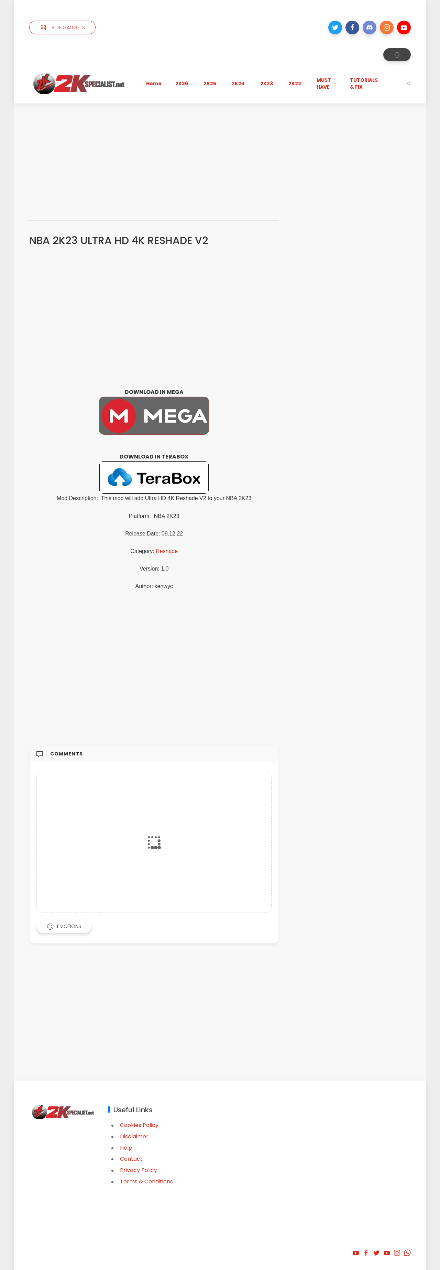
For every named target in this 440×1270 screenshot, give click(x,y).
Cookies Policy (139, 1125)
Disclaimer (134, 1136)
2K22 (294, 83)
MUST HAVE (326, 83)
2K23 (266, 83)
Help (126, 1148)
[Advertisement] (220, 155)
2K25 (210, 83)
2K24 (238, 83)
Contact (131, 1159)
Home (154, 83)
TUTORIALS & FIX (364, 83)
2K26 (181, 83)
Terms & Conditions (146, 1181)
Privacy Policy (138, 1170)
